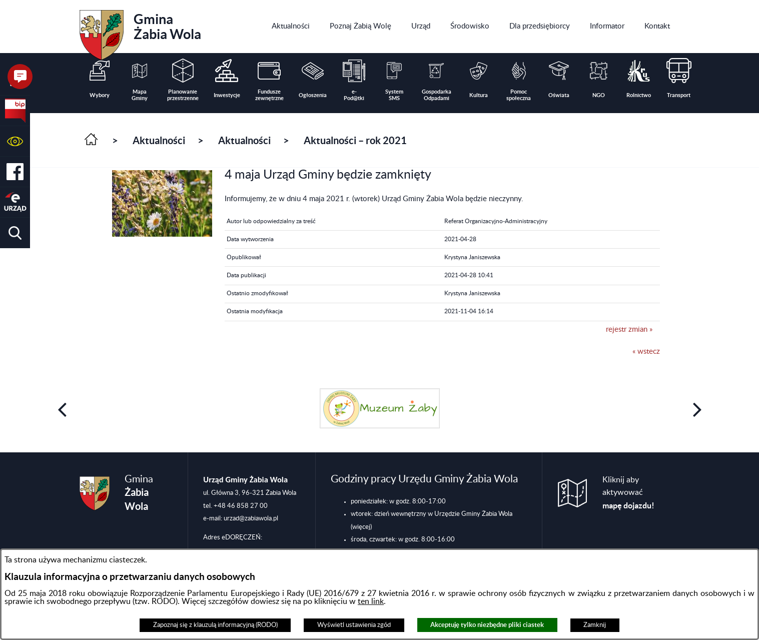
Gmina (140, 31)
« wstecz (646, 351)
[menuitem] (291, 26)
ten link (371, 601)
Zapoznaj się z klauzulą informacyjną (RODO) (215, 624)
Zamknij (594, 624)
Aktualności (159, 140)
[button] (15, 141)
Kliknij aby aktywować (628, 493)
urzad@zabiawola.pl (251, 518)
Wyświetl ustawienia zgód (354, 624)
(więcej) (361, 527)
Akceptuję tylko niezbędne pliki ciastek (487, 624)
